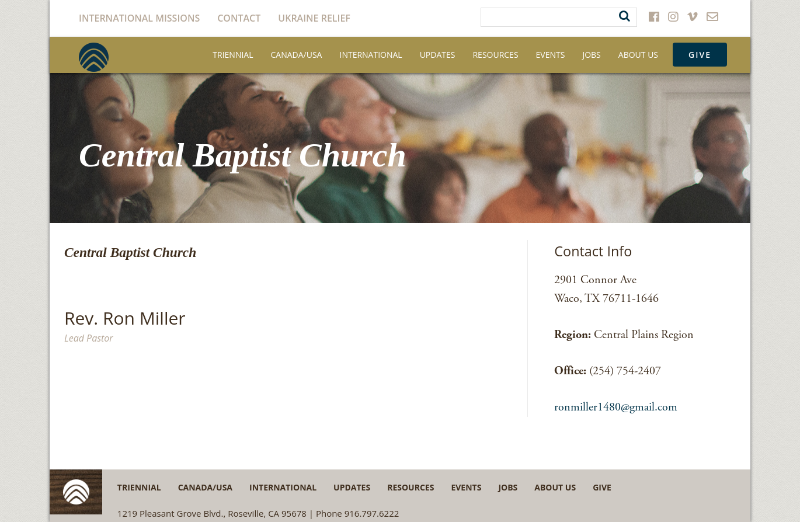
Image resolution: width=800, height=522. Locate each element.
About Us (638, 54)
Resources (495, 54)
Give (699, 54)
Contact (238, 18)
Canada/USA (296, 54)
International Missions (139, 18)
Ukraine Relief (314, 18)
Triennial (233, 54)
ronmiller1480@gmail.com (615, 407)
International (370, 54)
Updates (437, 54)
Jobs (591, 54)
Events (550, 54)
